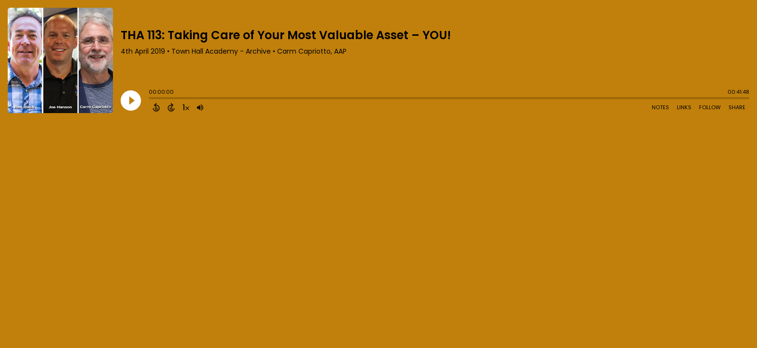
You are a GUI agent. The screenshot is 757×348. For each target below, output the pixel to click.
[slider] (151, 99)
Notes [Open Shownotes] (660, 107)
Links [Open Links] (684, 107)
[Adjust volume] (200, 107)
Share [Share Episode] (737, 107)
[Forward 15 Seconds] (171, 107)
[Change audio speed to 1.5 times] (186, 107)
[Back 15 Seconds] (156, 107)
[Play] (131, 100)
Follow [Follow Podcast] (710, 107)
